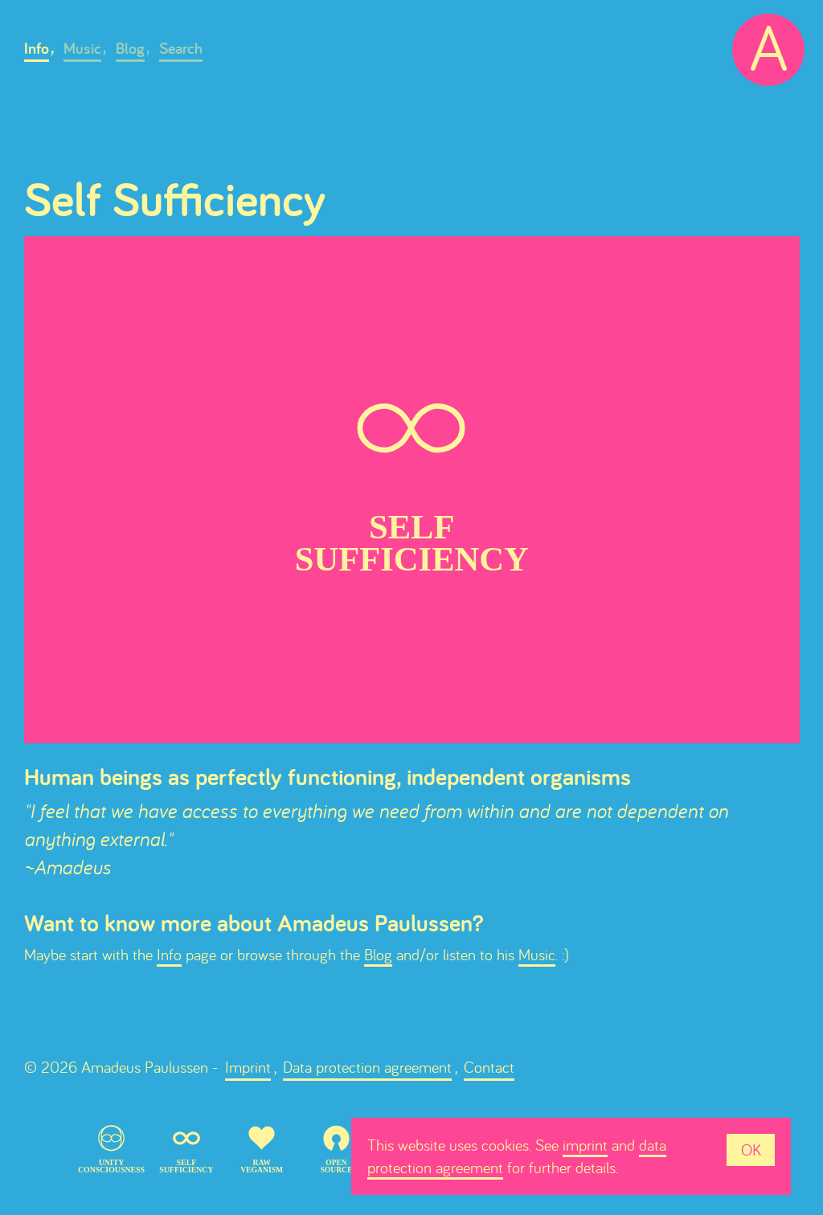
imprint (585, 1145)
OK (751, 1149)
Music (82, 48)
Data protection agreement (367, 1067)
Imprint (248, 1067)
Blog (130, 48)
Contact (489, 1067)
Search (181, 48)
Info (36, 48)
